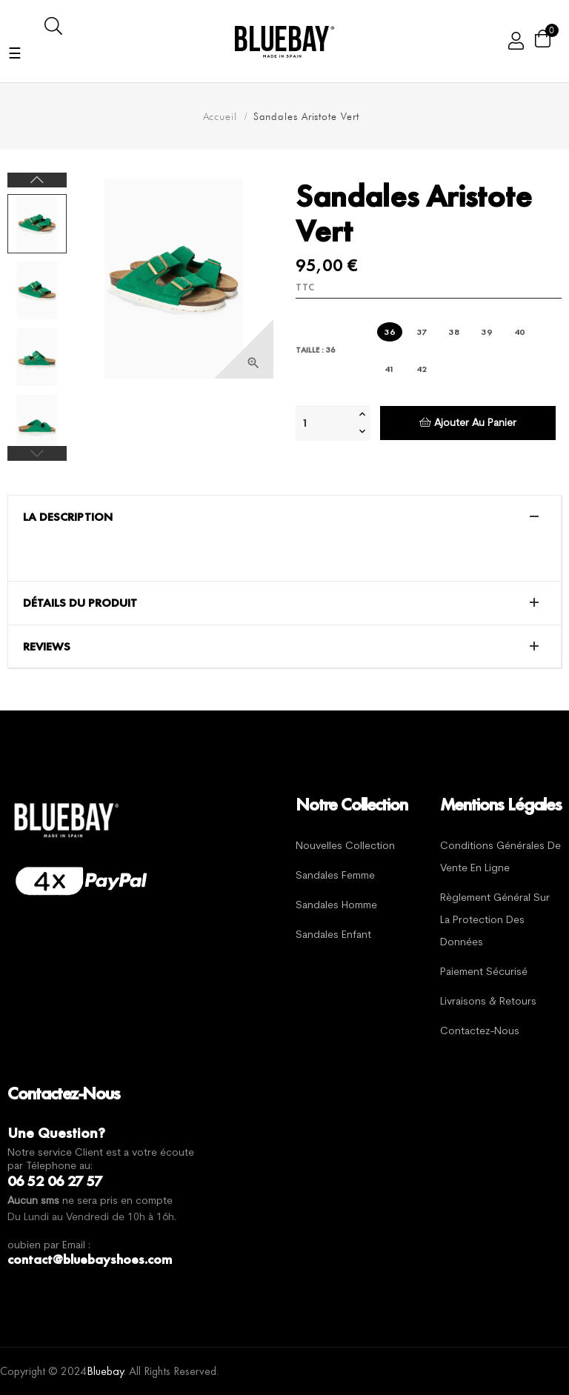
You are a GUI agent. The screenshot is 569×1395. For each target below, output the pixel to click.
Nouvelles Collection (345, 846)
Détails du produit (80, 603)
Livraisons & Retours (488, 1002)
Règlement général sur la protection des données (495, 920)
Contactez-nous (479, 1031)
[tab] (284, 517)
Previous (37, 453)
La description (68, 517)
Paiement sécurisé (484, 972)
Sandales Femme (335, 876)
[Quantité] (325, 423)
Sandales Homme (336, 905)
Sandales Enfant (333, 935)
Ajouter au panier (467, 422)
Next (37, 180)
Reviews (46, 646)
